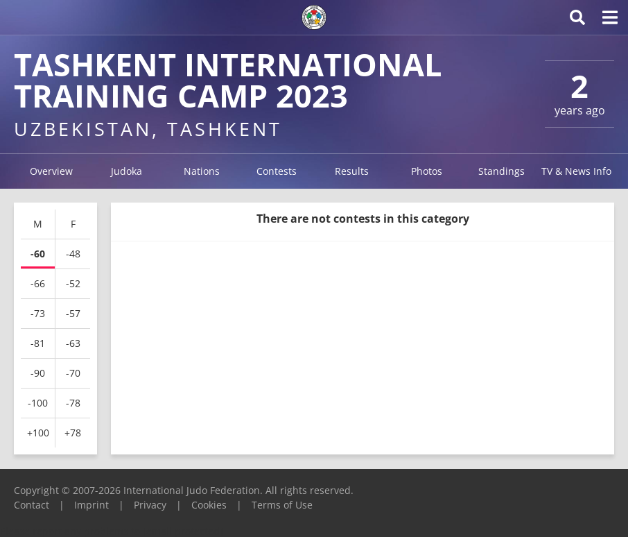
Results (352, 171)
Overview (51, 171)
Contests (276, 171)
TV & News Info (576, 171)
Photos (426, 171)
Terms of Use (282, 504)
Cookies (209, 504)
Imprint (91, 504)
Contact (31, 504)
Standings (501, 171)
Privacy (150, 504)
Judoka (126, 171)
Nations (202, 171)
